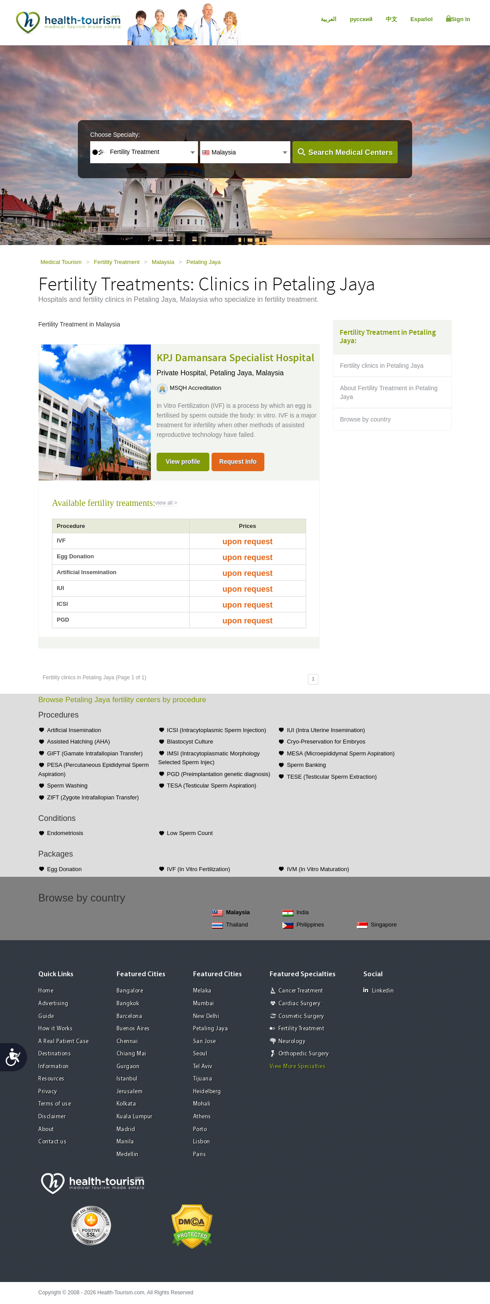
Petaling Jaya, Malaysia (247, 373)
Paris (199, 1154)
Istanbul (127, 1079)
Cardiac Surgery (299, 1004)
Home (45, 991)
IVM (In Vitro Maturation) (318, 869)
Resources (51, 1079)
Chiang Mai (131, 1054)
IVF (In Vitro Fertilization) (198, 869)
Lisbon (201, 1142)
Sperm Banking (306, 765)
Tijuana (202, 1079)
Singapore (377, 925)
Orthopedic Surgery (303, 1054)
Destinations (54, 1054)
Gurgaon (128, 1067)
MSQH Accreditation (195, 388)
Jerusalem (130, 1092)
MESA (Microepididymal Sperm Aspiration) (341, 753)
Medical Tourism (61, 262)
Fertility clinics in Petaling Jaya (382, 365)
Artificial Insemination (74, 730)
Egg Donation (64, 869)
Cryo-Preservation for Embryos (326, 741)
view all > (166, 503)
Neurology (292, 1041)
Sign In (458, 18)
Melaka (202, 991)
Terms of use (54, 1104)
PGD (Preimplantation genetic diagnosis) (219, 774)
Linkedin (378, 990)
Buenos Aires (133, 1029)
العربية (328, 19)
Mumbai (203, 1004)
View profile (183, 461)
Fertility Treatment (116, 262)
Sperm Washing (67, 785)
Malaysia (163, 262)
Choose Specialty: (115, 134)
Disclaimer (52, 1117)
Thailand (230, 925)
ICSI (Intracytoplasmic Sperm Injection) (216, 730)
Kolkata (126, 1104)
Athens (202, 1117)
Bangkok (128, 1004)
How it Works (55, 1029)
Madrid (126, 1129)
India (295, 912)
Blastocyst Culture (190, 741)
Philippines (303, 925)
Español (421, 19)
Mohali (202, 1104)
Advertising (53, 1004)
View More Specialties (298, 1067)
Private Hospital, (183, 373)
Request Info (238, 461)
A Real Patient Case (63, 1041)
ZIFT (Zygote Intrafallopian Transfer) (93, 797)
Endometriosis (65, 833)
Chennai (127, 1041)
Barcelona (130, 1016)
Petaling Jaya (203, 262)
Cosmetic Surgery (301, 1016)
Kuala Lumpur (135, 1117)
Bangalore (130, 991)
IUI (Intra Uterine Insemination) (326, 730)
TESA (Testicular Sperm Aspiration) (211, 785)
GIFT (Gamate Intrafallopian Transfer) (95, 753)
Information (53, 1067)
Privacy (47, 1092)
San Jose (204, 1041)
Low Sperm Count (190, 833)
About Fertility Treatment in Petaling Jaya (389, 392)
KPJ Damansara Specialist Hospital (235, 358)
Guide (46, 1016)
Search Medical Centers (350, 152)
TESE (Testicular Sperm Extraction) (332, 776)
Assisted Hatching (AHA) (78, 741)
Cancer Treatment (300, 991)
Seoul (200, 1054)
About (46, 1129)
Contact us (52, 1142)
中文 (391, 19)
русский (361, 19)
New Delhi (206, 1016)
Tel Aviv (202, 1067)
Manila (125, 1142)
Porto (200, 1129)
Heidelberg (207, 1092)
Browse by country (365, 419)
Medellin (128, 1154)
